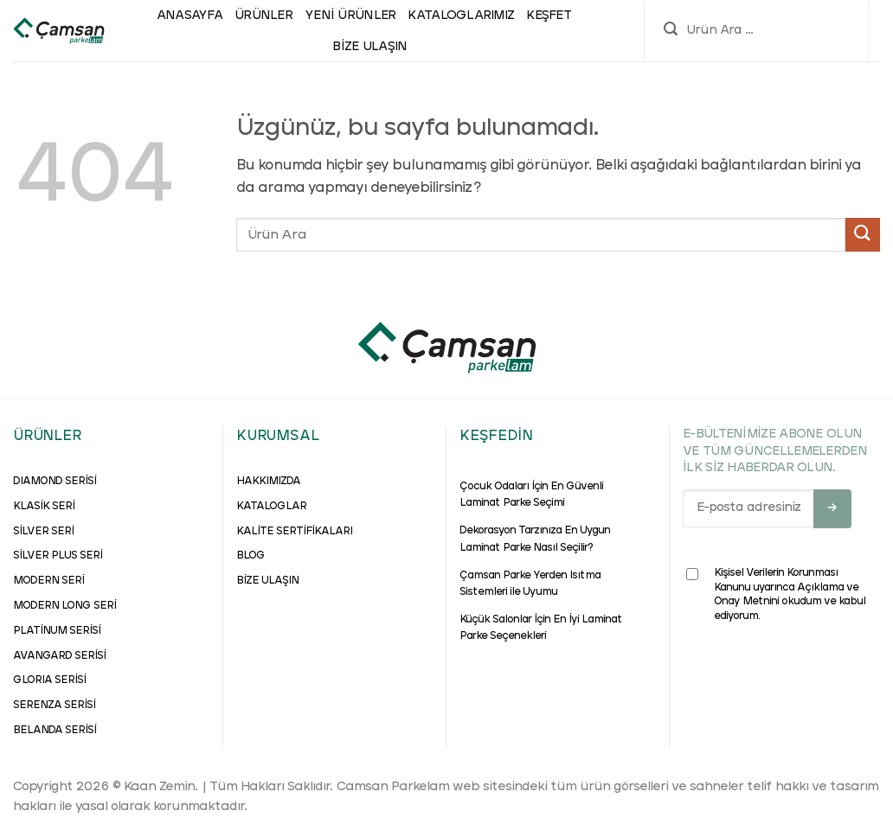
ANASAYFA (189, 16)
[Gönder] (862, 235)
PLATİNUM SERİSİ (56, 631)
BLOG (250, 556)
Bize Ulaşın (369, 47)
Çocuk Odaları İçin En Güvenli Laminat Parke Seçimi (531, 495)
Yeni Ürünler (350, 16)
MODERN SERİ (48, 581)
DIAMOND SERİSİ (54, 481)
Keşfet (548, 16)
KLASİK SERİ (43, 506)
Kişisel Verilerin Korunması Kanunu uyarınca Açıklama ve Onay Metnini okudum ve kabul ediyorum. (775, 595)
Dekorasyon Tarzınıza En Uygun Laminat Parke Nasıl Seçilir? (534, 539)
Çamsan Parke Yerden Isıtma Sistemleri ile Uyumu (530, 584)
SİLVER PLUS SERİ (57, 556)
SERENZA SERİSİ (54, 705)
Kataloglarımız (461, 16)
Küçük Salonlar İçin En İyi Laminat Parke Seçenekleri (540, 628)
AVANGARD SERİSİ (59, 656)
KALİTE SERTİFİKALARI (294, 532)
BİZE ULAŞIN (267, 581)
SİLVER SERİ (43, 532)
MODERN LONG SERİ (64, 606)
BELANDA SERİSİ (54, 730)
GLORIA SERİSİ (49, 680)
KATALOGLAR (271, 506)
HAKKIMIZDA (268, 481)
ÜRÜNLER (263, 16)
